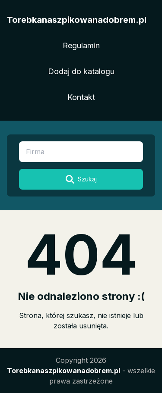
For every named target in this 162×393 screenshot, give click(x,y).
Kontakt (81, 97)
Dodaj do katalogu (81, 71)
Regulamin (81, 45)
